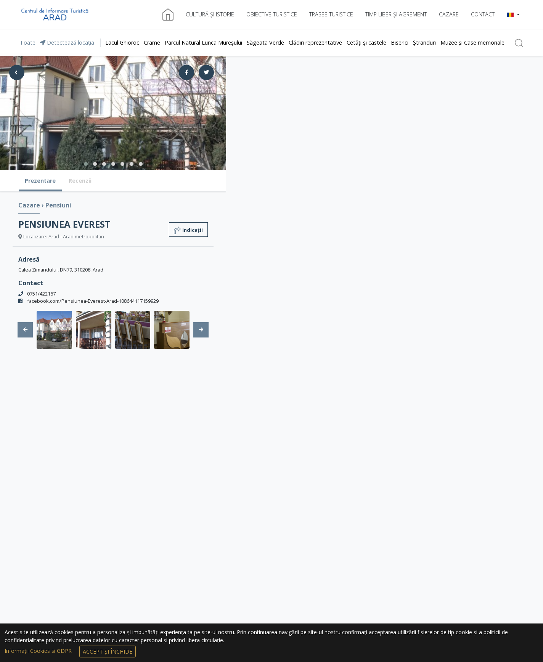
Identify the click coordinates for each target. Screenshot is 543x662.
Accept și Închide (107, 651)
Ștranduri (424, 42)
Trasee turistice (331, 14)
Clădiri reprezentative (315, 42)
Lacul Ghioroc (122, 42)
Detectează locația (67, 42)
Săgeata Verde (265, 42)
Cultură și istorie (210, 14)
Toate (27, 42)
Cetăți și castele (366, 42)
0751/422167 (41, 293)
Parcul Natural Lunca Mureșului (203, 42)
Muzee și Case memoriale (472, 42)
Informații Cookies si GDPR (39, 650)
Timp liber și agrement (396, 14)
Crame (152, 42)
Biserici (399, 42)
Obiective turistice (271, 14)
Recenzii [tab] (80, 180)
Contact (483, 14)
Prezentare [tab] (40, 180)
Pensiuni (58, 205)
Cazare (449, 14)
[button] (513, 14)
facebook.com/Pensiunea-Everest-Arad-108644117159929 (93, 300)
